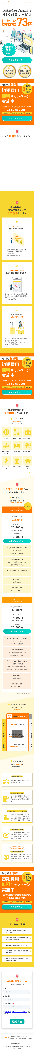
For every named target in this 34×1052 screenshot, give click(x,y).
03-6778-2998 (28, 2)
